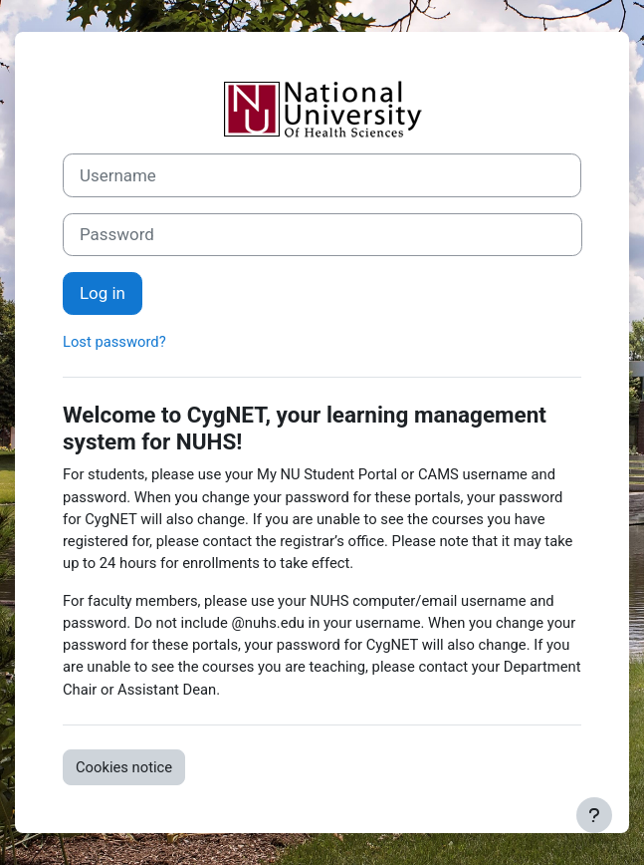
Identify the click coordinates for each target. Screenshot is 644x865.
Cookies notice (124, 767)
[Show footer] (594, 815)
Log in (102, 293)
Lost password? (114, 342)
